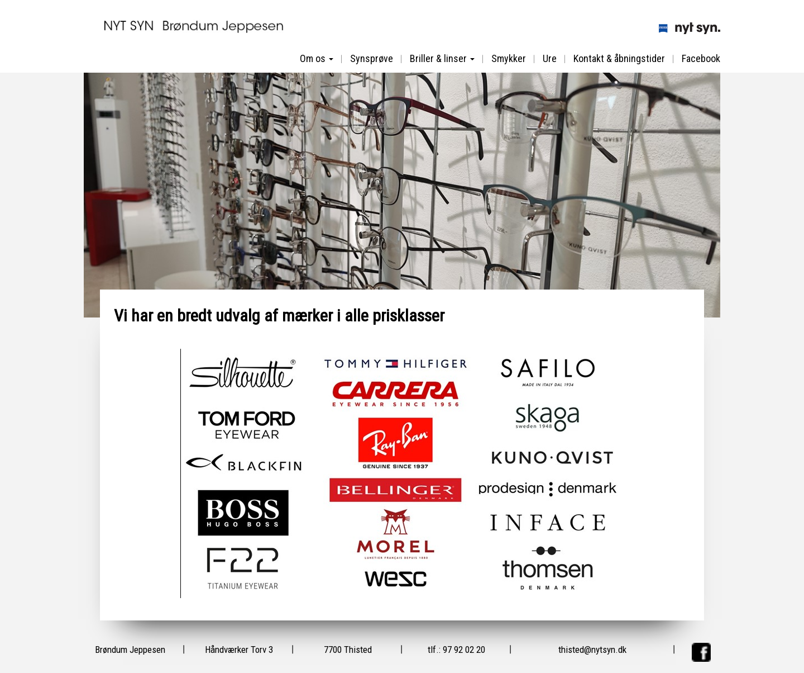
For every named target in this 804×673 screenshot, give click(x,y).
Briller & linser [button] (442, 58)
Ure (550, 58)
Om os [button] (316, 58)
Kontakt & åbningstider (619, 58)
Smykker (508, 58)
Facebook (701, 58)
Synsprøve (371, 58)
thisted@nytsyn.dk (592, 649)
